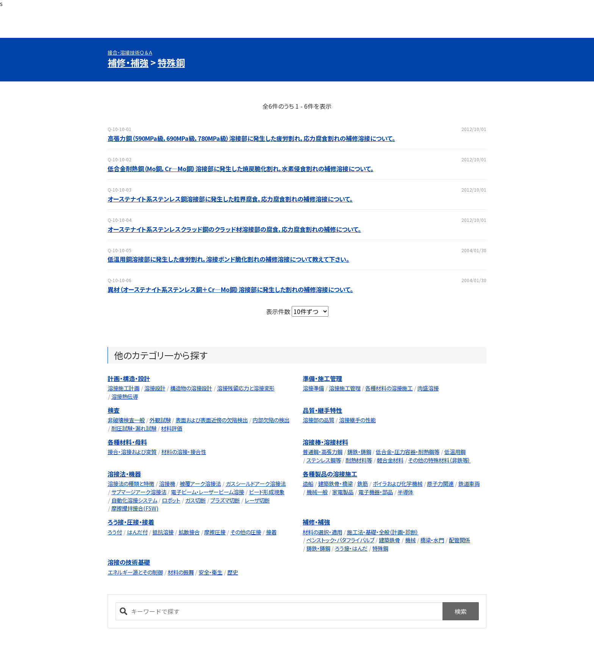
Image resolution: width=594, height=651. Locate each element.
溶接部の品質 (318, 420)
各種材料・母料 (127, 441)
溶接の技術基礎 (129, 562)
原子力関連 (440, 483)
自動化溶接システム (134, 500)
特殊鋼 (171, 62)
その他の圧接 (245, 532)
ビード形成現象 (266, 492)
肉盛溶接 (428, 388)
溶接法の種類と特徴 (131, 483)
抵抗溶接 (163, 532)
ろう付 (115, 532)
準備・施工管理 (322, 378)
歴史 (232, 572)
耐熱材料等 (358, 460)
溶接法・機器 (124, 473)
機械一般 (317, 492)
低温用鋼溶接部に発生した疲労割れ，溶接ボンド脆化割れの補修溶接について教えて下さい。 (228, 259)
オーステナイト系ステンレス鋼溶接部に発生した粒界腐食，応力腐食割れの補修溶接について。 (230, 198)
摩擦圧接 (214, 532)
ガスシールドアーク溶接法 (256, 483)
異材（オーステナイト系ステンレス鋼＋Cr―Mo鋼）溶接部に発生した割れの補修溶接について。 (230, 289)
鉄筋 (362, 483)
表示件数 (279, 311)
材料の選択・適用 (322, 532)
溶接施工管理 (345, 388)
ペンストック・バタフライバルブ (340, 540)
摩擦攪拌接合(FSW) (134, 508)
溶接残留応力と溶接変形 (246, 388)
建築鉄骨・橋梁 (335, 483)
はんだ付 (137, 532)
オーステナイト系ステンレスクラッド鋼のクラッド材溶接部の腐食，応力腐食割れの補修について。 (234, 229)
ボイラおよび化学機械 (397, 483)
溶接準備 (313, 388)
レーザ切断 (257, 500)
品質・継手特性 (322, 410)
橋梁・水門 (432, 540)
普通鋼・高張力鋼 (322, 452)
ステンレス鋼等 (323, 460)
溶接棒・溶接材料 (325, 441)
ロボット (171, 500)
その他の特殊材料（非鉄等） (439, 460)
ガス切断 (195, 500)
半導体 (405, 492)
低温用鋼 (455, 452)
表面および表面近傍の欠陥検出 (211, 420)
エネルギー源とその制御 (135, 572)
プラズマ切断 (225, 500)
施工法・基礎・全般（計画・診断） (383, 532)
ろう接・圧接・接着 (131, 521)
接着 (271, 532)
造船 (308, 483)
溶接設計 (155, 388)
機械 (410, 540)
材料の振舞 (181, 572)
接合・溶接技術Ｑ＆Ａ (130, 52)
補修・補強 (128, 62)
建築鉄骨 (389, 540)
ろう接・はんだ (351, 548)
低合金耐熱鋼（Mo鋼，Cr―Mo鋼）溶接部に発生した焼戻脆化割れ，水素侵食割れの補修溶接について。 (241, 168)
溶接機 (167, 483)
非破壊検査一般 (126, 420)
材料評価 (171, 428)
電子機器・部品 (375, 492)
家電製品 (342, 492)
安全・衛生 (210, 572)
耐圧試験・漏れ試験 (133, 428)
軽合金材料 (390, 460)
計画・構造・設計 (129, 378)
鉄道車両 (469, 483)
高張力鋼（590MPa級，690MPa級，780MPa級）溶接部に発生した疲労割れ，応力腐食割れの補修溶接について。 (251, 138)
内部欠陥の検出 (271, 420)
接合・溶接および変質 (132, 452)
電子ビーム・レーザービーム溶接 (207, 492)
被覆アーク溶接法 (200, 483)
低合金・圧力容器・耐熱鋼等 (407, 452)
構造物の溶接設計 (191, 388)
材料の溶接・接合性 (183, 452)
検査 (114, 410)
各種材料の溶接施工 (389, 388)
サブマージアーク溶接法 (138, 492)
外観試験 (160, 420)
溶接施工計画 (123, 388)
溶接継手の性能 (357, 420)
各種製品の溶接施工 (330, 473)
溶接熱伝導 (124, 396)
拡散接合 (189, 532)
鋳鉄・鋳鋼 (359, 452)
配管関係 (459, 540)
